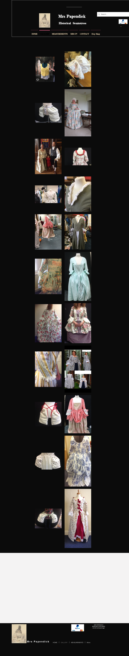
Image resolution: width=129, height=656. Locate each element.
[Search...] (113, 14)
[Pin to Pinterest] (124, 8)
